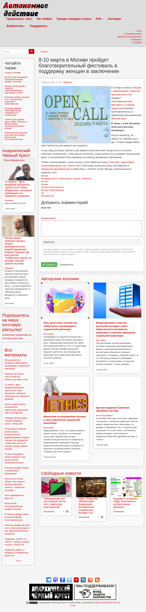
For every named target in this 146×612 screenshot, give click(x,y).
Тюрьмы (76, 178)
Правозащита (65, 178)
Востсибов (48, 334)
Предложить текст (19, 18)
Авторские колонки (60, 278)
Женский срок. (119, 118)
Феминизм (86, 178)
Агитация (114, 18)
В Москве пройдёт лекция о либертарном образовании (17, 471)
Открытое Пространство (52, 187)
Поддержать (38, 26)
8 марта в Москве (13, 73)
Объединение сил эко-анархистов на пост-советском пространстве (55, 503)
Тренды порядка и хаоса (73, 18)
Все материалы (16, 352)
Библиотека (16, 26)
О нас (73, 605)
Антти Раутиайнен (104, 415)
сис (130, 94)
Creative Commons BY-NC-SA (106, 602)
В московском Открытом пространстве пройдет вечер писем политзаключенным (16, 136)
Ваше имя (46, 208)
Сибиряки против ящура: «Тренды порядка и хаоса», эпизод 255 (16, 421)
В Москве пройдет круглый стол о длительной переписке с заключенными (17, 100)
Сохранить (49, 264)
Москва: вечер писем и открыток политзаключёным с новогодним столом (15, 89)
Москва (44, 184)
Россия (44, 181)
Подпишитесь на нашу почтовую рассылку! (15, 322)
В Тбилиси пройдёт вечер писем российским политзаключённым (16, 517)
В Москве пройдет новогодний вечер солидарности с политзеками (13, 111)
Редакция (67, 82)
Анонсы (44, 51)
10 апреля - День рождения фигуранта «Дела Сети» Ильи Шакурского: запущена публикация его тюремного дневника (18, 188)
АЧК (99, 18)
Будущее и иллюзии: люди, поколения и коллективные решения (125, 503)
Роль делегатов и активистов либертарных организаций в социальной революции (60, 326)
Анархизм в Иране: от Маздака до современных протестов (16, 553)
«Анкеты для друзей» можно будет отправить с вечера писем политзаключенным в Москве (16, 123)
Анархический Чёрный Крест (16, 153)
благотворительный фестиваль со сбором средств (122, 105)
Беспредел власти (49, 178)
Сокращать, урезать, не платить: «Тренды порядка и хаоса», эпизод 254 (17, 542)
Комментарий (48, 218)
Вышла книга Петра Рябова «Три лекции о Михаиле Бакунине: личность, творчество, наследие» (15, 484)
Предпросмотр (66, 264)
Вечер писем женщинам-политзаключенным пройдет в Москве (16, 79)
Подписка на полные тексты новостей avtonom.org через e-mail (16, 377)
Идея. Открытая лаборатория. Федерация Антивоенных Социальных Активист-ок (88, 505)
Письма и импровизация (52, 190)
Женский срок (47, 196)
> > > (18, 561)
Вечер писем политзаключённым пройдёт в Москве (14, 506)
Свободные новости (61, 473)
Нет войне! (44, 18)
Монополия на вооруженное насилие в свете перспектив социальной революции (65, 419)
